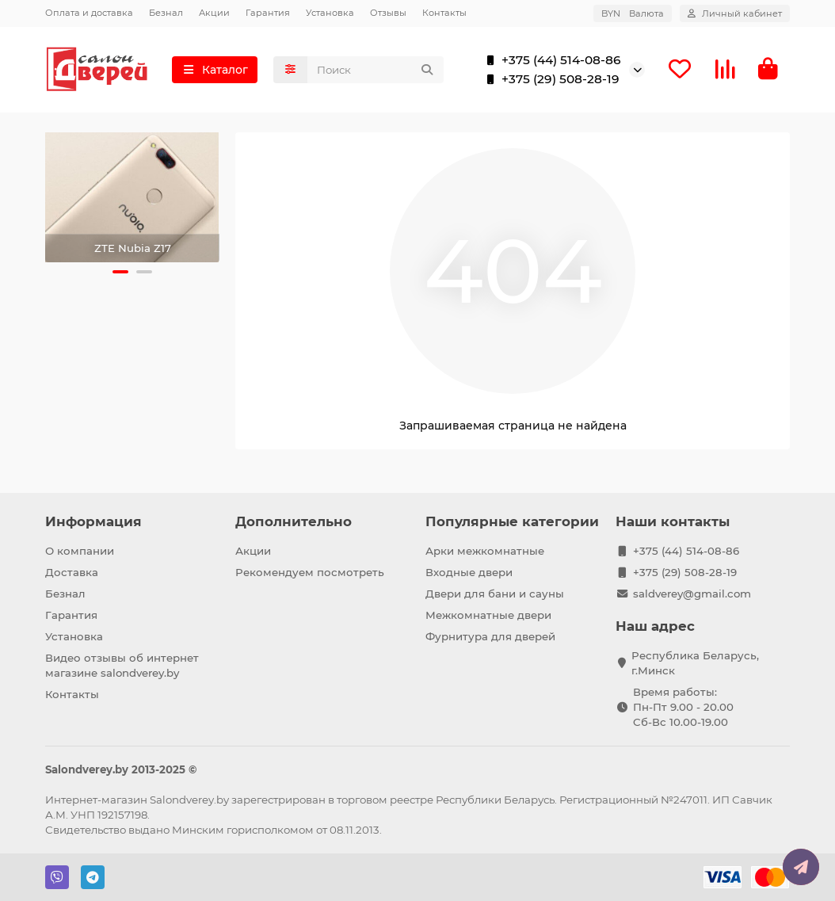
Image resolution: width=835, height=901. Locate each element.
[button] (120, 271)
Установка (330, 12)
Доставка (71, 572)
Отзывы (388, 12)
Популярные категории (512, 521)
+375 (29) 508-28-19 (549, 79)
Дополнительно (293, 521)
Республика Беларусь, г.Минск (695, 663)
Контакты (444, 12)
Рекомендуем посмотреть (309, 572)
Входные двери (469, 572)
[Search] (375, 69)
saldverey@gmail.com (692, 593)
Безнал (166, 12)
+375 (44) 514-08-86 (550, 60)
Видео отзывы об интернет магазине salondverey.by (122, 665)
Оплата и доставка (89, 12)
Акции (214, 12)
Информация (93, 521)
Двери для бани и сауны (494, 593)
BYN (632, 13)
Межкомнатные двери (488, 615)
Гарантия (268, 12)
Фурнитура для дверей (490, 636)
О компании (79, 550)
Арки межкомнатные (484, 550)
